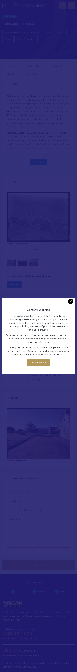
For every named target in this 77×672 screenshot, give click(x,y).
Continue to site (39, 362)
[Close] (70, 301)
